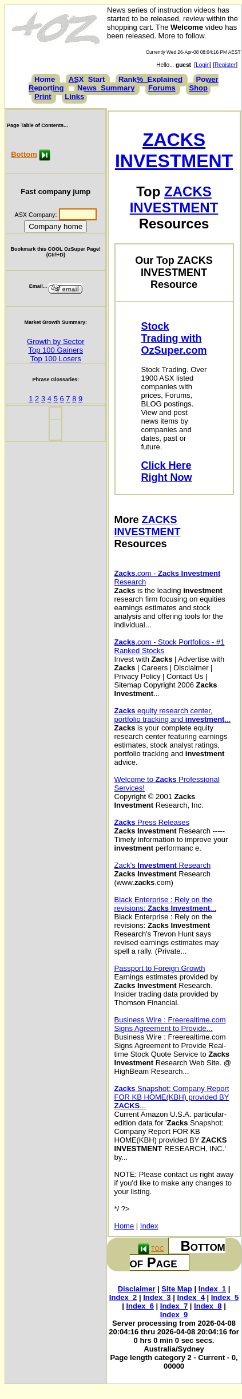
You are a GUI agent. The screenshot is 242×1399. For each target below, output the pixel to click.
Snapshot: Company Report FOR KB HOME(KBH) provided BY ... (171, 1097)
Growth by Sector (55, 341)
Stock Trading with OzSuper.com (174, 338)
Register (225, 65)
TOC (157, 1248)
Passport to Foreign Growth (159, 968)
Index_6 (140, 1306)
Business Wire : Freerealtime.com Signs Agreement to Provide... (170, 1024)
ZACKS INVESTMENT (174, 150)
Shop (198, 88)
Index (149, 1226)
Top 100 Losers (55, 358)
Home (44, 79)
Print (42, 96)
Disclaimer (137, 1289)
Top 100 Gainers (56, 350)
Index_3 (156, 1297)
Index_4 (190, 1297)
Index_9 (174, 1314)
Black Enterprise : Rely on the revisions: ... (165, 903)
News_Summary (105, 88)
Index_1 (212, 1289)
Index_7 (174, 1306)
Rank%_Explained (150, 79)
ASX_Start (87, 79)
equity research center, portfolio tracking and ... (172, 715)
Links (74, 96)
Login (202, 65)
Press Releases (152, 822)
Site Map (176, 1289)
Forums (162, 88)
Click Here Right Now (166, 471)
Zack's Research (162, 865)
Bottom (24, 154)
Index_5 (225, 1297)
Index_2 (123, 1297)
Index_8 (207, 1306)
